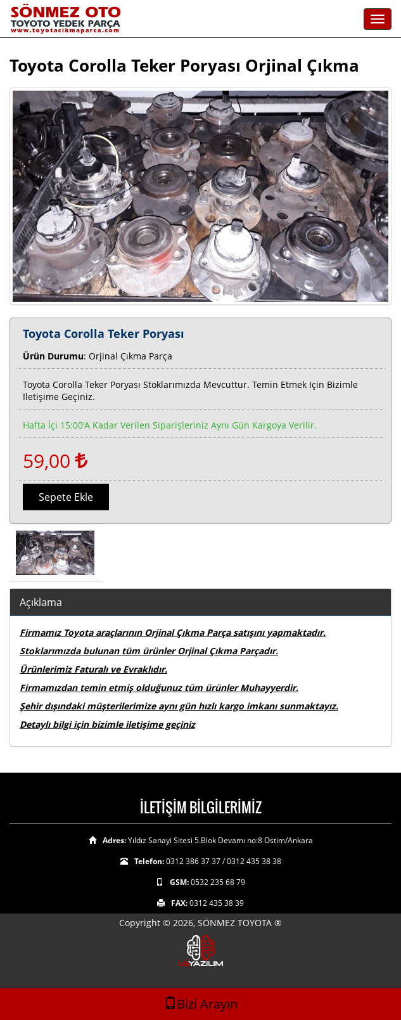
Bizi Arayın (201, 1003)
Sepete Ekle (66, 497)
